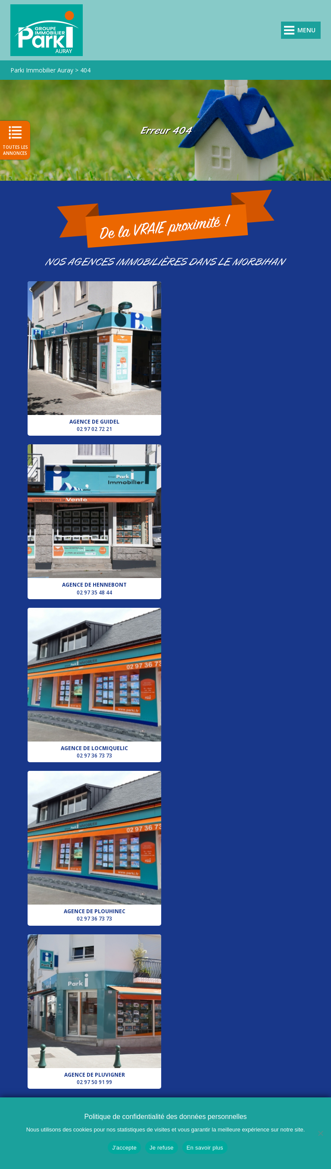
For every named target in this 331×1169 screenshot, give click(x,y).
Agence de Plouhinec (236, 520)
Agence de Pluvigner (94, 683)
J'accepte (124, 1147)
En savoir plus (205, 1147)
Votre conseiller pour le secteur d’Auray (236, 683)
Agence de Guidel (94, 357)
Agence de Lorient (94, 846)
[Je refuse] (320, 1133)
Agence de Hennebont (236, 357)
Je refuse (162, 1147)
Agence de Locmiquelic (94, 520)
